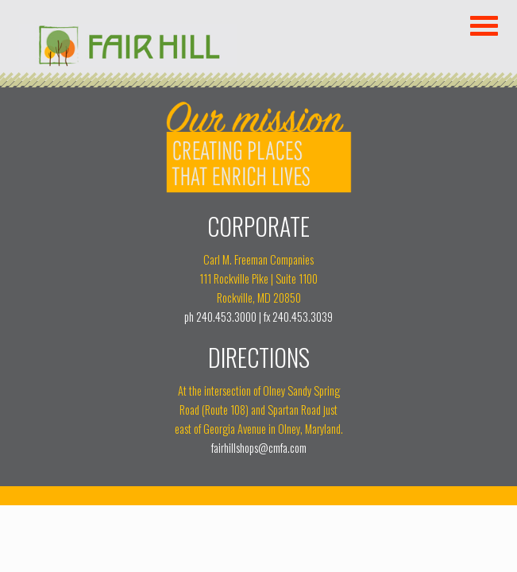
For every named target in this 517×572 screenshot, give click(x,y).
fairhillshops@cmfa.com (259, 447)
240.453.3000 (226, 316)
